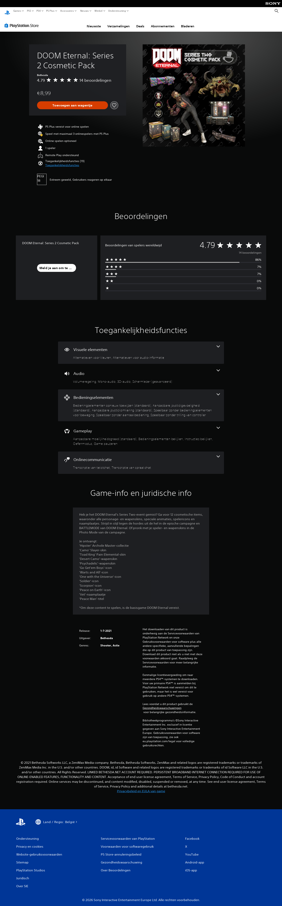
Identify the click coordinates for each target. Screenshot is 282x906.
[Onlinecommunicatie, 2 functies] (141, 459)
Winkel (98, 10)
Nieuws (84, 10)
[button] (62, 161)
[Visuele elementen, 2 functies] (141, 349)
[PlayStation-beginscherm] (7, 11)
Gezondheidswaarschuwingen (162, 704)
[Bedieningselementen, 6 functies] (141, 401)
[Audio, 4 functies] (141, 373)
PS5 (29, 10)
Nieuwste (94, 22)
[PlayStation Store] (22, 21)
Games (17, 10)
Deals (140, 22)
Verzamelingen (118, 22)
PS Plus (50, 10)
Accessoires (67, 10)
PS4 (38, 10)
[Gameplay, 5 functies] (141, 432)
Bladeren (187, 22)
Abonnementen (162, 22)
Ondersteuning (117, 10)
